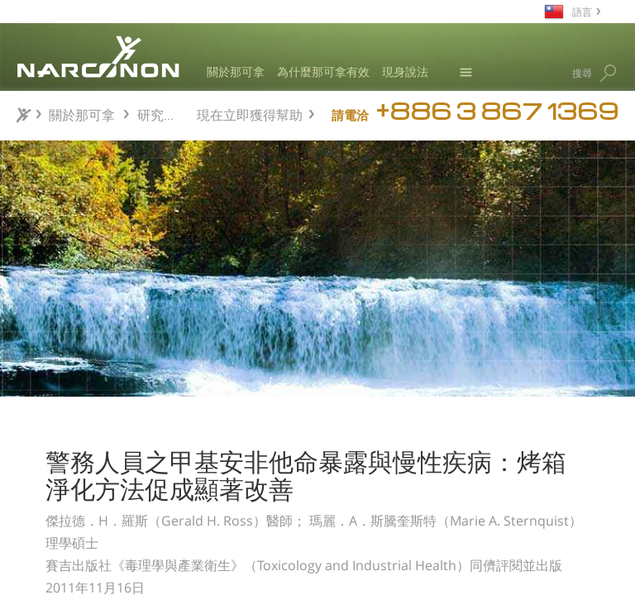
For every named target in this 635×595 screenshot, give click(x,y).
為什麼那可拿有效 (323, 71)
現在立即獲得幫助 (250, 112)
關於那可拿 (236, 71)
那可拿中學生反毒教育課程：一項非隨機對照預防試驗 (117, 493)
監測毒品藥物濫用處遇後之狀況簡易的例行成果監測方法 (117, 536)
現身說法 (405, 71)
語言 (582, 11)
